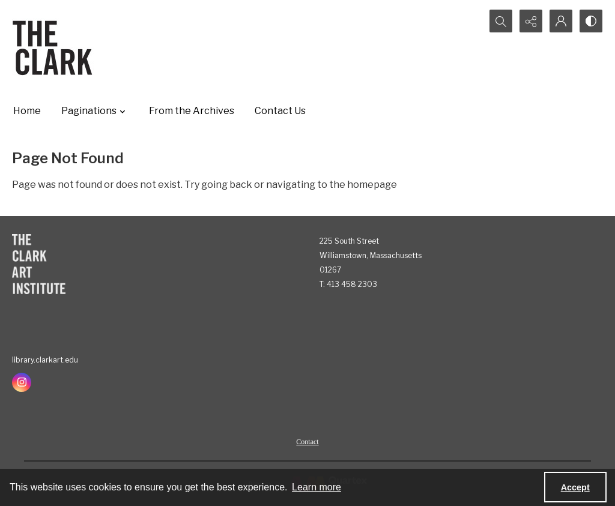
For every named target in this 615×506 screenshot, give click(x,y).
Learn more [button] (316, 487)
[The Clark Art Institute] (38, 264)
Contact (307, 442)
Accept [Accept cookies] (575, 487)
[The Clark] (54, 47)
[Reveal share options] (531, 21)
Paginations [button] (95, 111)
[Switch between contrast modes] (591, 21)
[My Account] (561, 21)
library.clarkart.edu (45, 359)
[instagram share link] (21, 382)
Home (27, 110)
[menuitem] (307, 441)
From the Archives (191, 110)
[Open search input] (500, 21)
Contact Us (280, 110)
